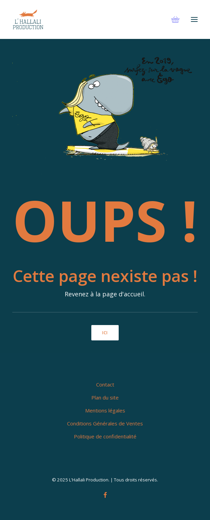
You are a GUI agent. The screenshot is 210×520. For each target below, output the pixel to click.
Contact (105, 384)
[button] (194, 19)
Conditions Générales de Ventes (105, 423)
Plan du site (105, 397)
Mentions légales (105, 410)
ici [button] (105, 333)
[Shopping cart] (172, 19)
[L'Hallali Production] (28, 19)
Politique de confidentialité (105, 436)
